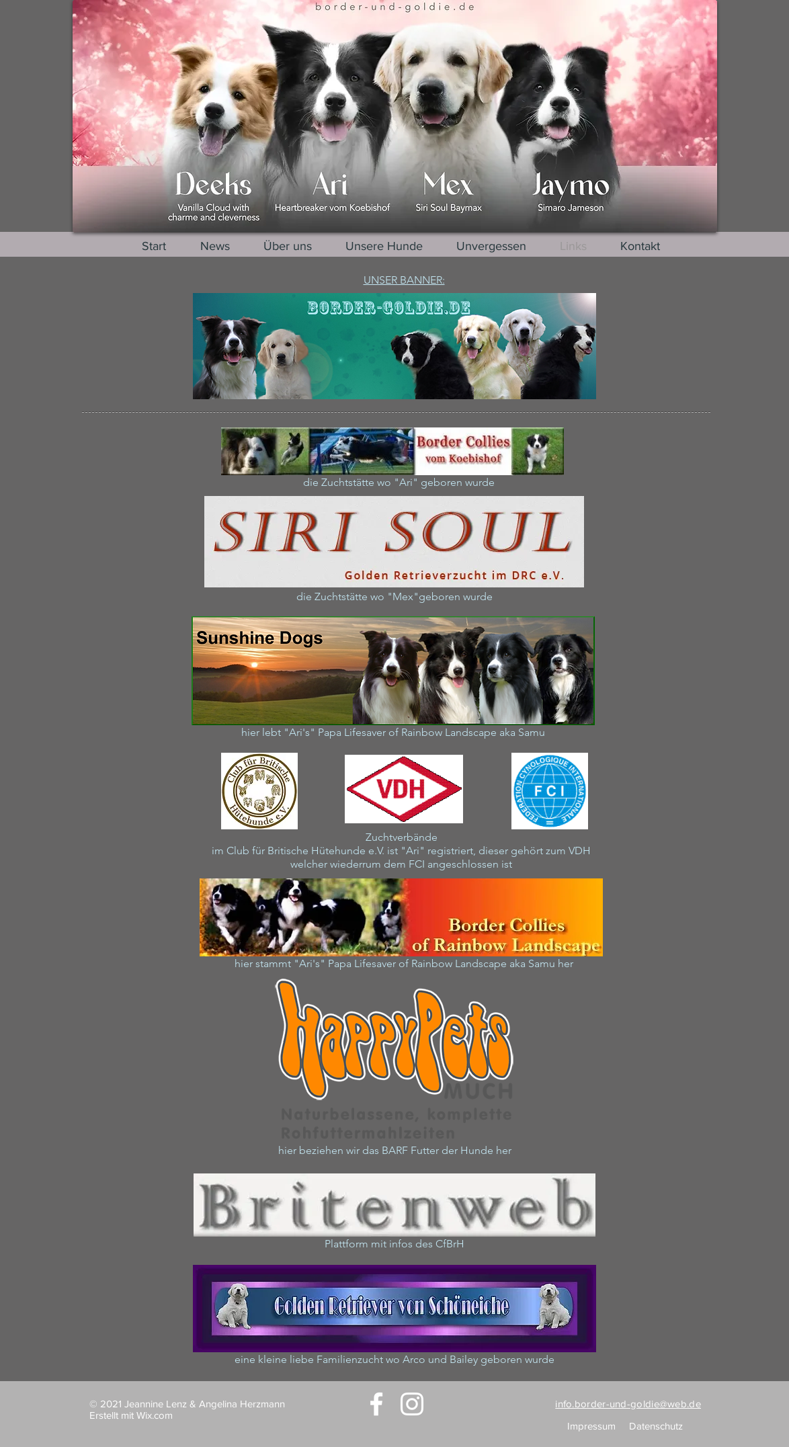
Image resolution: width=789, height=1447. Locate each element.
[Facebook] (376, 1404)
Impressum (591, 1426)
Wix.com (154, 1415)
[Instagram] (412, 1404)
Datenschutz (656, 1426)
